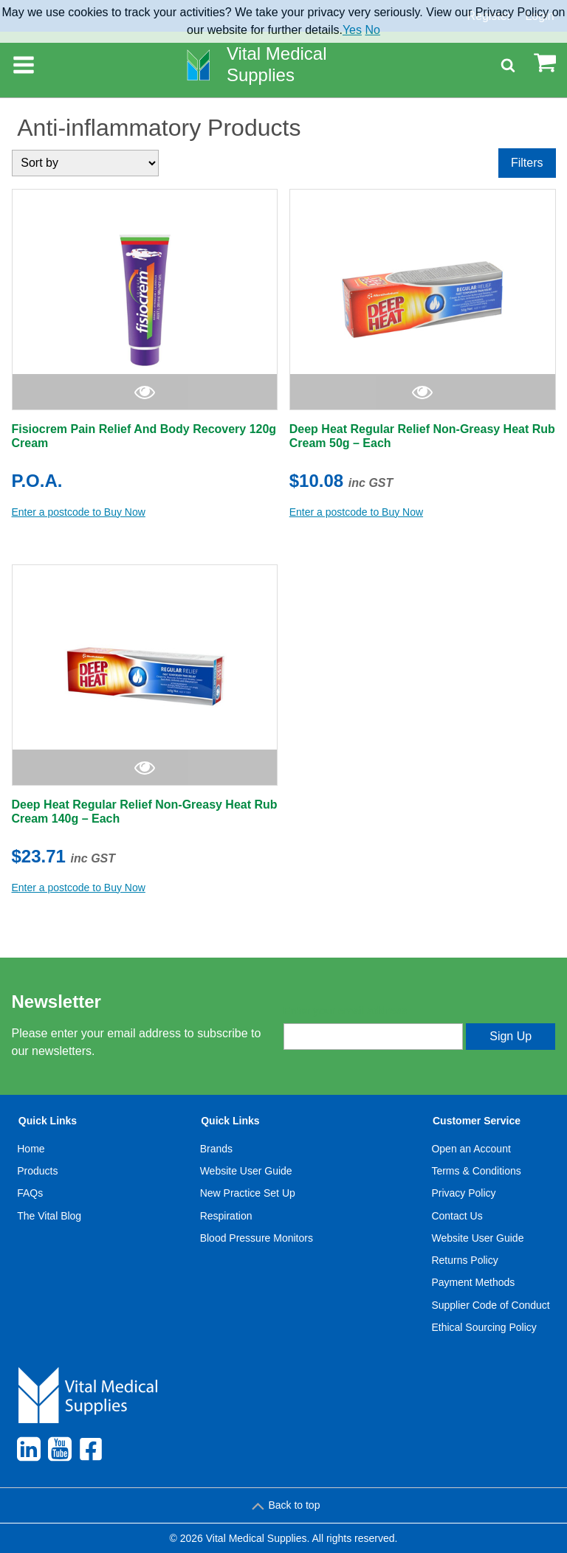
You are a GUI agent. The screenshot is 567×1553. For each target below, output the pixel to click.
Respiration (226, 1216)
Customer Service (476, 1121)
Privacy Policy (463, 1193)
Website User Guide (246, 1171)
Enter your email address (345, 1011)
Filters (527, 162)
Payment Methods (473, 1282)
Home (30, 1149)
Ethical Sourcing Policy (483, 1327)
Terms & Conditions (475, 1171)
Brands (216, 1149)
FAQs (30, 1193)
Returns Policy (464, 1260)
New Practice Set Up (247, 1193)
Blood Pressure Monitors (256, 1238)
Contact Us (456, 1216)
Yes (352, 30)
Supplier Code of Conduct (490, 1305)
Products (37, 1171)
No (372, 30)
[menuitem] (49, 1227)
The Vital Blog (49, 1216)
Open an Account (470, 1149)
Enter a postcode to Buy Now (78, 512)
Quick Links (47, 1121)
